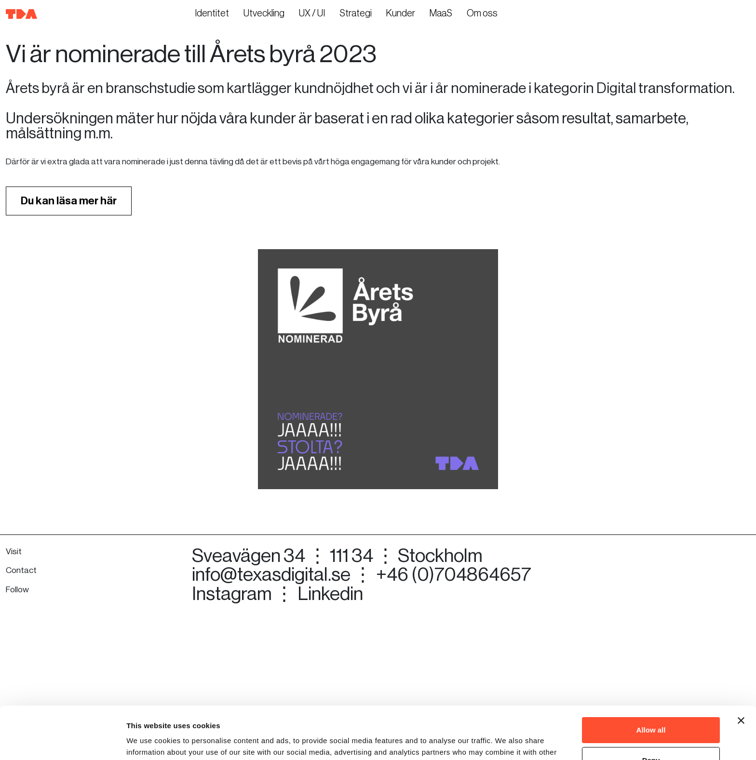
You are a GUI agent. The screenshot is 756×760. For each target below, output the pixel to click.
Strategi (355, 13)
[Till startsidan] (22, 13)
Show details (148, 741)
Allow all (651, 681)
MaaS (441, 13)
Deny (651, 711)
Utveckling (263, 13)
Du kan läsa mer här (69, 323)
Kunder (400, 13)
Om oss (482, 13)
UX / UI (312, 13)
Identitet (212, 13)
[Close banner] (741, 671)
